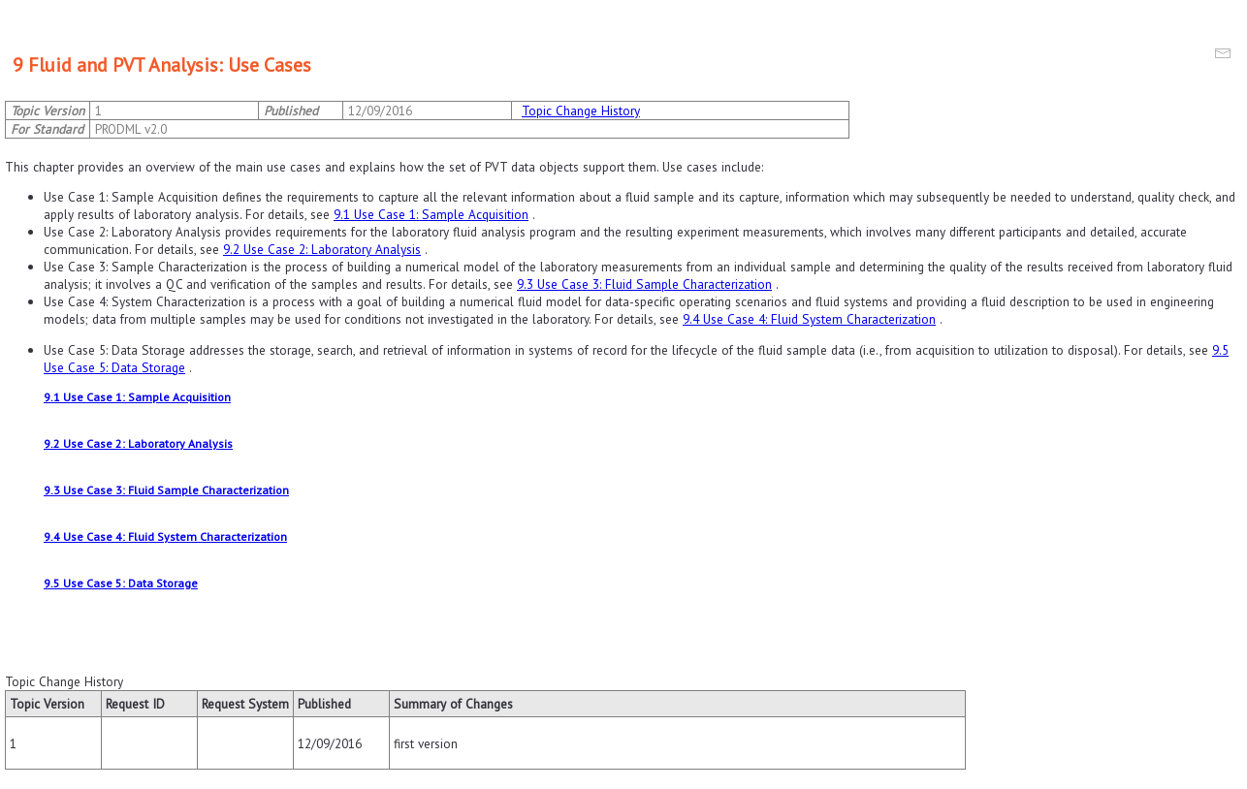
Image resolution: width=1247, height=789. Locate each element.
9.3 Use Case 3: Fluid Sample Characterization (644, 284)
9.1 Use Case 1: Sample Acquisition (431, 214)
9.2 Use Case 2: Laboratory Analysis (322, 249)
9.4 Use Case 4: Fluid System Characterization (809, 319)
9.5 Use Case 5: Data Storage (121, 583)
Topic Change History (581, 110)
